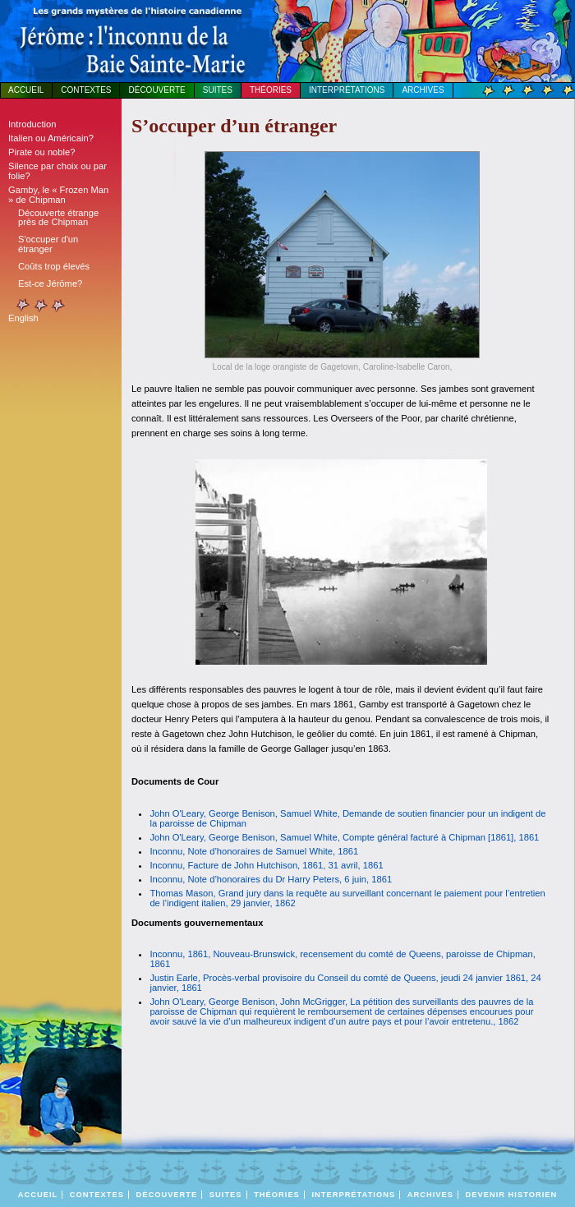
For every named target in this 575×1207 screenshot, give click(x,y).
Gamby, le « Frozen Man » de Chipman (58, 195)
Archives (423, 89)
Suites (217, 89)
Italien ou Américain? (51, 138)
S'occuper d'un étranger (48, 243)
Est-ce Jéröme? (50, 283)
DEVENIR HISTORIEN (512, 1195)
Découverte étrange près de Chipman (58, 217)
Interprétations (346, 89)
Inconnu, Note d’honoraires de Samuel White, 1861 (254, 851)
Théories (271, 89)
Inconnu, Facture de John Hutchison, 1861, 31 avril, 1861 (266, 865)
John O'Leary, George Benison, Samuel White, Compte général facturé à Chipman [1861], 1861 (344, 837)
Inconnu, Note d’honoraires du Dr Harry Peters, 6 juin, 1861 (271, 879)
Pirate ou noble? (41, 152)
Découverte (156, 89)
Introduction (32, 124)
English (23, 318)
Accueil (26, 89)
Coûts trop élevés (54, 266)
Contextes (86, 89)
